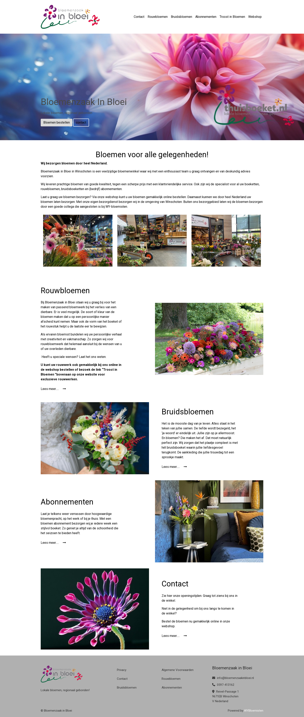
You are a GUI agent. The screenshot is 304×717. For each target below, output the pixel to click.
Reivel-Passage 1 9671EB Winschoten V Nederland (225, 696)
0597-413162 (223, 685)
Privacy (121, 670)
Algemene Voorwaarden (178, 670)
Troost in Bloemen (232, 17)
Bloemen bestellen (56, 122)
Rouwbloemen (158, 17)
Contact (139, 17)
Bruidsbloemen (181, 17)
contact (81, 122)
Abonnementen (205, 17)
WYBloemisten (253, 710)
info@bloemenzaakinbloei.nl (233, 678)
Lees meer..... (53, 389)
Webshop (255, 17)
